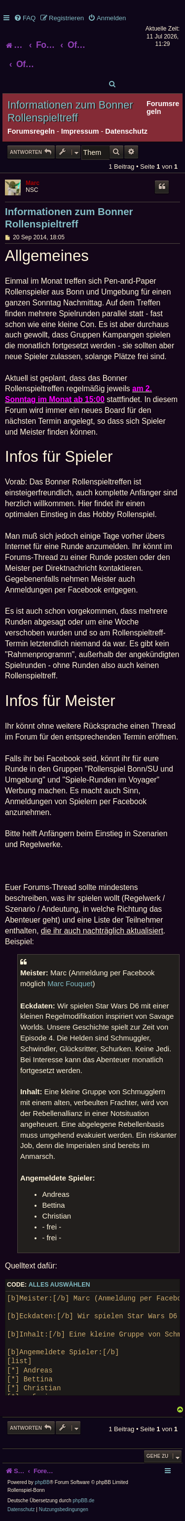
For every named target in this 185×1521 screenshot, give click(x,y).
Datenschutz (126, 131)
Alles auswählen (59, 1284)
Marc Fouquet (69, 984)
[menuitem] (25, 18)
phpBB (42, 1482)
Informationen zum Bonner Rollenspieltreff (70, 111)
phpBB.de (83, 1500)
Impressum (80, 131)
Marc (32, 183)
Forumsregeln (31, 131)
